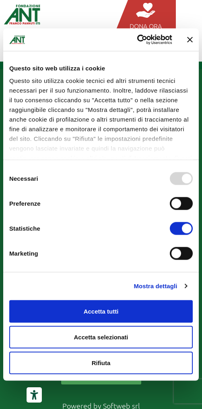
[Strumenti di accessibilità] (34, 395)
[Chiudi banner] (190, 39)
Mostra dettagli (155, 286)
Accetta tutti (101, 311)
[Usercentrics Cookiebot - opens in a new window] (137, 40)
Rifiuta (101, 362)
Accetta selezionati (101, 336)
